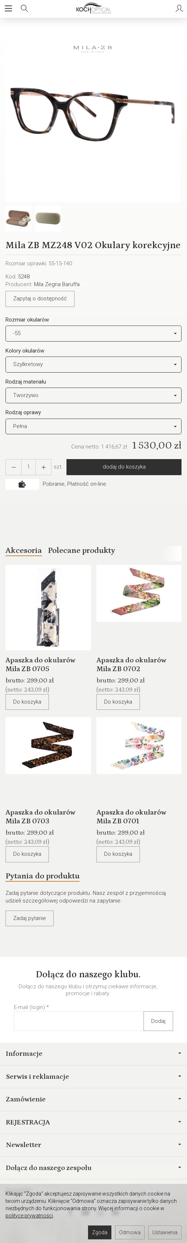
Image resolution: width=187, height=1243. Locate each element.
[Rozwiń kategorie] (8, 9)
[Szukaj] (24, 9)
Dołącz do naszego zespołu (93, 1168)
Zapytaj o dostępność (40, 298)
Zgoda (99, 1232)
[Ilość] (28, 467)
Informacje (93, 1054)
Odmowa (130, 1232)
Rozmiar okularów (27, 319)
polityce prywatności (29, 1216)
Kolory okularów (24, 350)
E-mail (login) (29, 1007)
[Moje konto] (179, 9)
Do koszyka (27, 702)
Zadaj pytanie (29, 918)
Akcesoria (23, 550)
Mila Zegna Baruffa (57, 284)
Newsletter (93, 1145)
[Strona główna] (93, 9)
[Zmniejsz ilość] (43, 467)
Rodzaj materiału (25, 381)
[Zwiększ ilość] (13, 467)
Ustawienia (165, 1232)
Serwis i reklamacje (93, 1077)
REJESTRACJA (93, 1122)
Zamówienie (93, 1099)
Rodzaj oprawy (23, 412)
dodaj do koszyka (124, 466)
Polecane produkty (81, 550)
